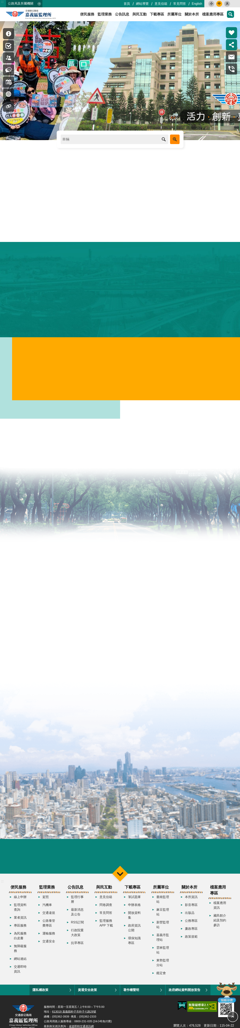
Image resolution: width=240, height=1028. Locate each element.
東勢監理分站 (162, 968)
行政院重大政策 (77, 937)
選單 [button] (120, 878)
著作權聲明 (131, 994)
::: (2, 1)
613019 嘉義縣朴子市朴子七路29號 (74, 1016)
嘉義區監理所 (41, 14)
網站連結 (20, 963)
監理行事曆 (77, 904)
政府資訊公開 (134, 933)
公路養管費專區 (48, 928)
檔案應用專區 (213, 14)
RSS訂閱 (77, 927)
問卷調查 (105, 909)
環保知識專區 (134, 945)
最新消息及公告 (77, 917)
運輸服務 (48, 938)
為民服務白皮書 (20, 941)
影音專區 (191, 909)
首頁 (127, 3)
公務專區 (191, 925)
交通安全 (48, 946)
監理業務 (105, 14)
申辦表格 (134, 909)
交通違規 (48, 917)
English (197, 3)
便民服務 (87, 14)
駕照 (45, 902)
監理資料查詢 (20, 912)
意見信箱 (161, 3)
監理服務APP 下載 (106, 928)
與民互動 (139, 14)
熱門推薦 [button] (231, 32)
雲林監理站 (162, 955)
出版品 (189, 917)
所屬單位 (174, 14)
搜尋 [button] (230, 14)
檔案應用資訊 (219, 910)
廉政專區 (191, 933)
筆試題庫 (134, 902)
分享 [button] (231, 44)
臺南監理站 (162, 904)
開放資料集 (134, 920)
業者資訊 (20, 922)
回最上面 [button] (232, 1016)
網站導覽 (142, 3)
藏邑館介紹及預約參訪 (219, 925)
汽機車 (47, 909)
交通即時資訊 (20, 974)
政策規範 (191, 941)
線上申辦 (20, 902)
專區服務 (20, 930)
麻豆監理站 (162, 917)
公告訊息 (122, 14)
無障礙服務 (20, 953)
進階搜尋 (175, 139)
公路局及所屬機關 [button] (20, 3)
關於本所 (192, 14)
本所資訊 (191, 902)
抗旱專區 (77, 948)
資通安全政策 (87, 994)
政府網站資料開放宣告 (184, 994)
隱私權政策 (40, 994)
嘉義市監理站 (162, 942)
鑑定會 (161, 978)
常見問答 (179, 3)
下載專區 (157, 14)
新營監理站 (162, 930)
